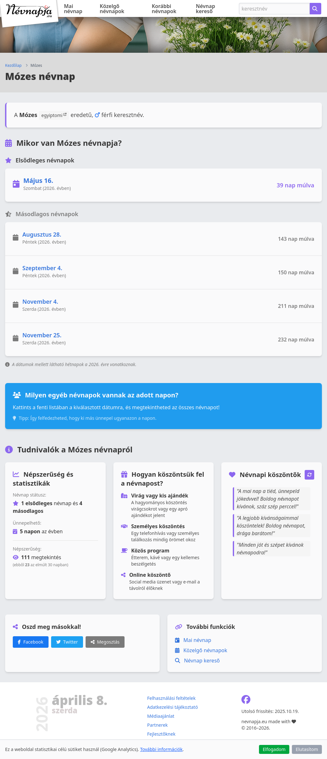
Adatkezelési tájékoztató (172, 707)
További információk (161, 749)
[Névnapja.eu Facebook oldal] (245, 701)
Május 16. (38, 180)
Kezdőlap (13, 65)
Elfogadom (274, 749)
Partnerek (157, 725)
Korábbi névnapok (164, 9)
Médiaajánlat (160, 716)
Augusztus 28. (41, 234)
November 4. (40, 301)
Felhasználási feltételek (171, 698)
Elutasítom (307, 749)
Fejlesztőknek (161, 734)
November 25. (42, 335)
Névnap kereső (205, 9)
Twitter (67, 642)
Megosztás (105, 642)
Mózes (36, 65)
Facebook (30, 642)
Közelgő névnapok (112, 9)
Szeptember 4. (42, 268)
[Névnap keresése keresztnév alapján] (315, 8)
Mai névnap (73, 9)
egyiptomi (54, 115)
